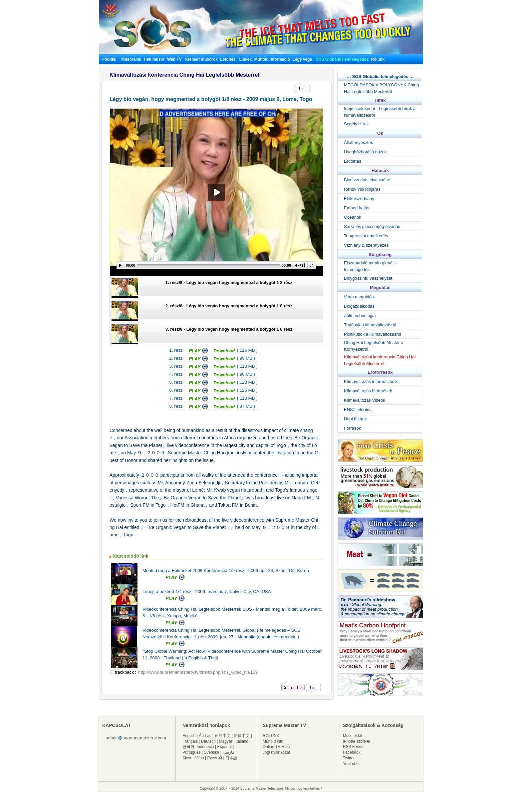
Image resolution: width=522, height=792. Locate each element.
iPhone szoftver (357, 741)
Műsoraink (131, 59)
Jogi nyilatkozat (276, 752)
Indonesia (205, 746)
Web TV (175, 59)
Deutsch (208, 741)
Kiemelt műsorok (201, 59)
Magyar (225, 741)
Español (224, 746)
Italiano (241, 741)
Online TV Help (276, 746)
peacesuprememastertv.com (136, 737)
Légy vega (302, 59)
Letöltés (227, 59)
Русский (214, 758)
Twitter (349, 758)
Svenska (211, 752)
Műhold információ (272, 59)
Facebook (352, 752)
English (188, 735)
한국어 (188, 746)
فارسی (228, 752)
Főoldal (109, 59)
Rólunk (378, 59)
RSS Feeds (353, 746)
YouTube (351, 763)
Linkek (245, 59)
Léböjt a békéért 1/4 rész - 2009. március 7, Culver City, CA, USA (206, 591)
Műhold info (273, 741)
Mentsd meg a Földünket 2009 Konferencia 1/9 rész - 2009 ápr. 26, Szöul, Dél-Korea (225, 570)
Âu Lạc (205, 735)
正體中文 (223, 735)
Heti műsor (154, 59)
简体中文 (242, 735)
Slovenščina (193, 758)
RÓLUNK (271, 735)
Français (190, 741)
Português (191, 752)
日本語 (231, 758)
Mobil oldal (352, 735)
